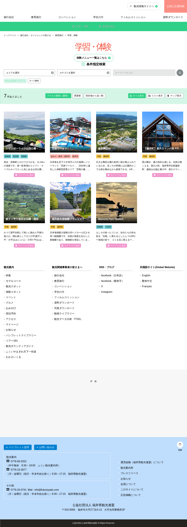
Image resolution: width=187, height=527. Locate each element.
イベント (11, 297)
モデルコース (13, 281)
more (24, 144)
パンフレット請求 (19, 447)
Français (147, 286)
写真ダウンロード (64, 308)
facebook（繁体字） (112, 281)
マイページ (12, 324)
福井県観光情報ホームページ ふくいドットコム (21, 6)
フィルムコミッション (133, 17)
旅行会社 (9, 17)
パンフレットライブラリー (21, 335)
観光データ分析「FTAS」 (68, 319)
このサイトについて (132, 489)
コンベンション (67, 17)
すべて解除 (34, 81)
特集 (8, 275)
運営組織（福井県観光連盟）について (142, 462)
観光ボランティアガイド (20, 346)
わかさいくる (13, 357)
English (146, 275)
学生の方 (98, 17)
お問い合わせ (46, 447)
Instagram (106, 292)
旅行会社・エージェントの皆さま (35, 35)
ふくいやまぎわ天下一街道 (21, 351)
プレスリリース (129, 473)
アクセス (11, 319)
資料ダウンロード (173, 17)
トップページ (10, 35)
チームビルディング (13, 81)
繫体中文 (147, 281)
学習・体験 (82, 26)
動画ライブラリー (64, 313)
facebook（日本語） (112, 275)
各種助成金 (108, 26)
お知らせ (11, 329)
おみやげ (11, 308)
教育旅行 (59, 35)
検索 (180, 73)
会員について (128, 484)
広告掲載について (131, 495)
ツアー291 (12, 340)
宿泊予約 (11, 313)
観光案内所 (127, 467)
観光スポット (13, 286)
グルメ (9, 302)
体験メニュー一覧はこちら (92, 57)
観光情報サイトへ (144, 6)
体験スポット (13, 292)
